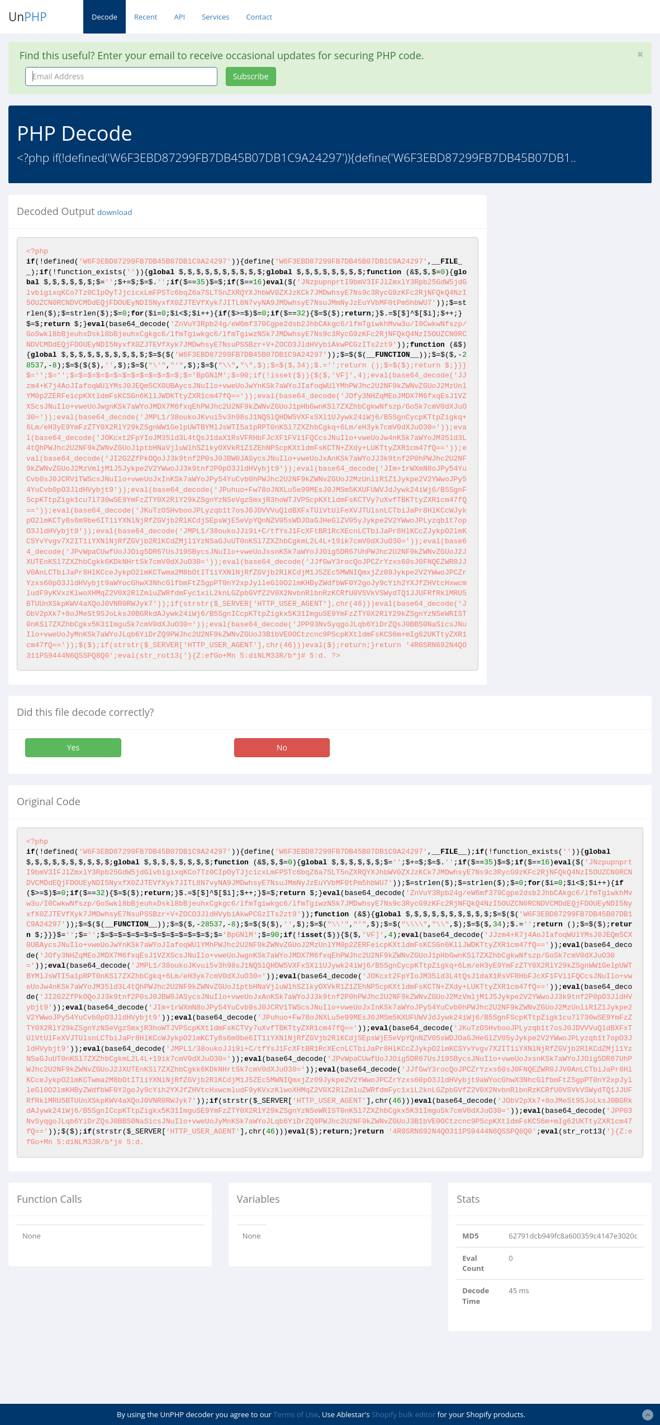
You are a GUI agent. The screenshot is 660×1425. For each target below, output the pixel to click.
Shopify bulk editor (403, 1414)
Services (215, 17)
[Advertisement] (582, 362)
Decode (104, 17)
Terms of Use (295, 1414)
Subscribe (251, 76)
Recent (145, 17)
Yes (73, 747)
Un (27, 17)
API (179, 17)
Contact (259, 17)
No (282, 747)
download (114, 212)
